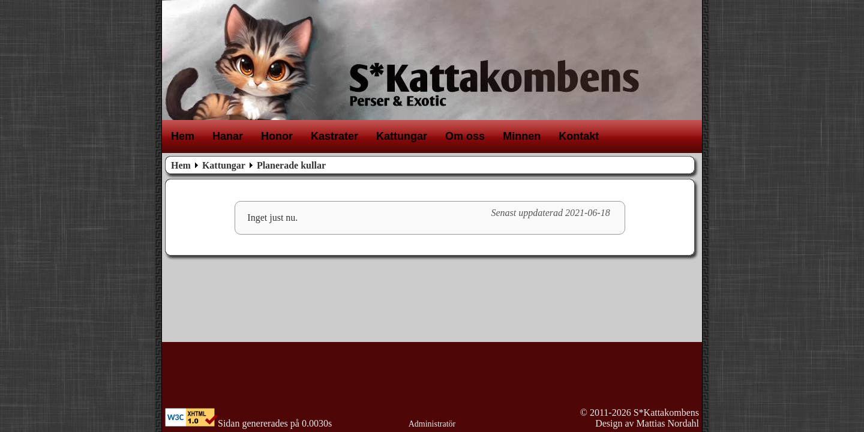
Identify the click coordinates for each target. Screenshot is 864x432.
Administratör (432, 423)
